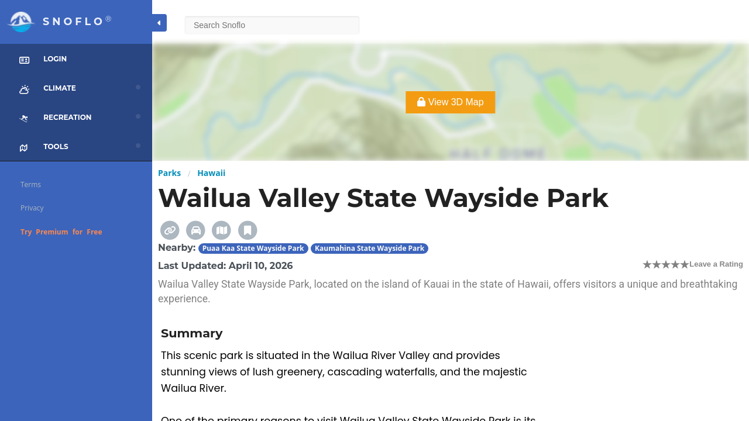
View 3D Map (450, 102)
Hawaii (211, 172)
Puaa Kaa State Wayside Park (253, 248)
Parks (169, 172)
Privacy (32, 208)
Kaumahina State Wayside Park (369, 248)
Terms (30, 184)
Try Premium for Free (61, 232)
